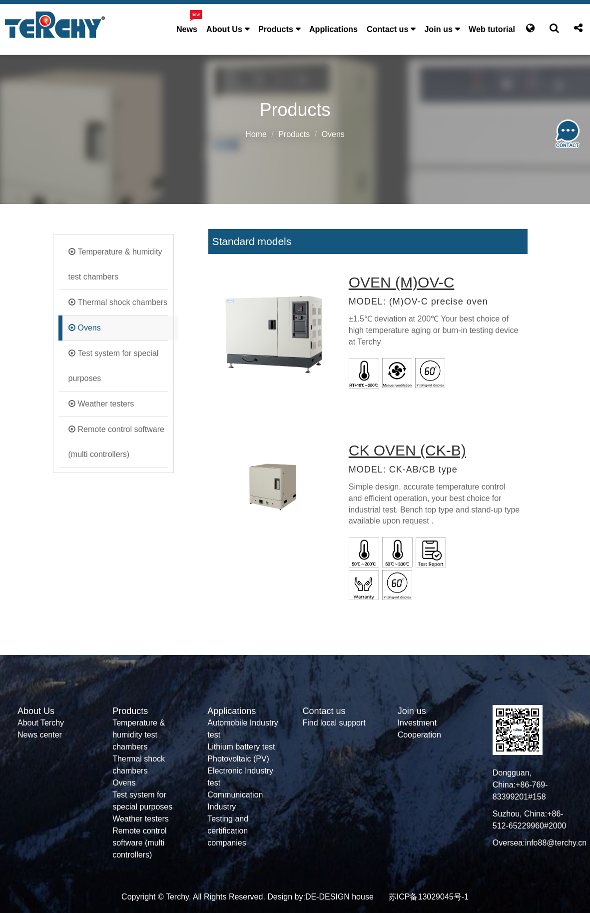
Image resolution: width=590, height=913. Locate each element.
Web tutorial (492, 29)
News (186, 29)
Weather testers (106, 404)
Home (256, 134)
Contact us (387, 29)
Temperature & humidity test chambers (115, 264)
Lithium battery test (241, 746)
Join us (438, 29)
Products (275, 29)
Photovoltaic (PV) (238, 758)
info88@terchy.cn (556, 842)
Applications (333, 29)
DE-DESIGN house (339, 896)
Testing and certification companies (227, 830)
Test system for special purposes (113, 365)
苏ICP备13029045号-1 (429, 896)
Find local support (333, 722)
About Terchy (40, 722)
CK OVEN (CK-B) (407, 450)
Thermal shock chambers (123, 302)
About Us (224, 29)
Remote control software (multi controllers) (116, 441)
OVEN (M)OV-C (402, 282)
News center (39, 734)
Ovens (89, 328)
